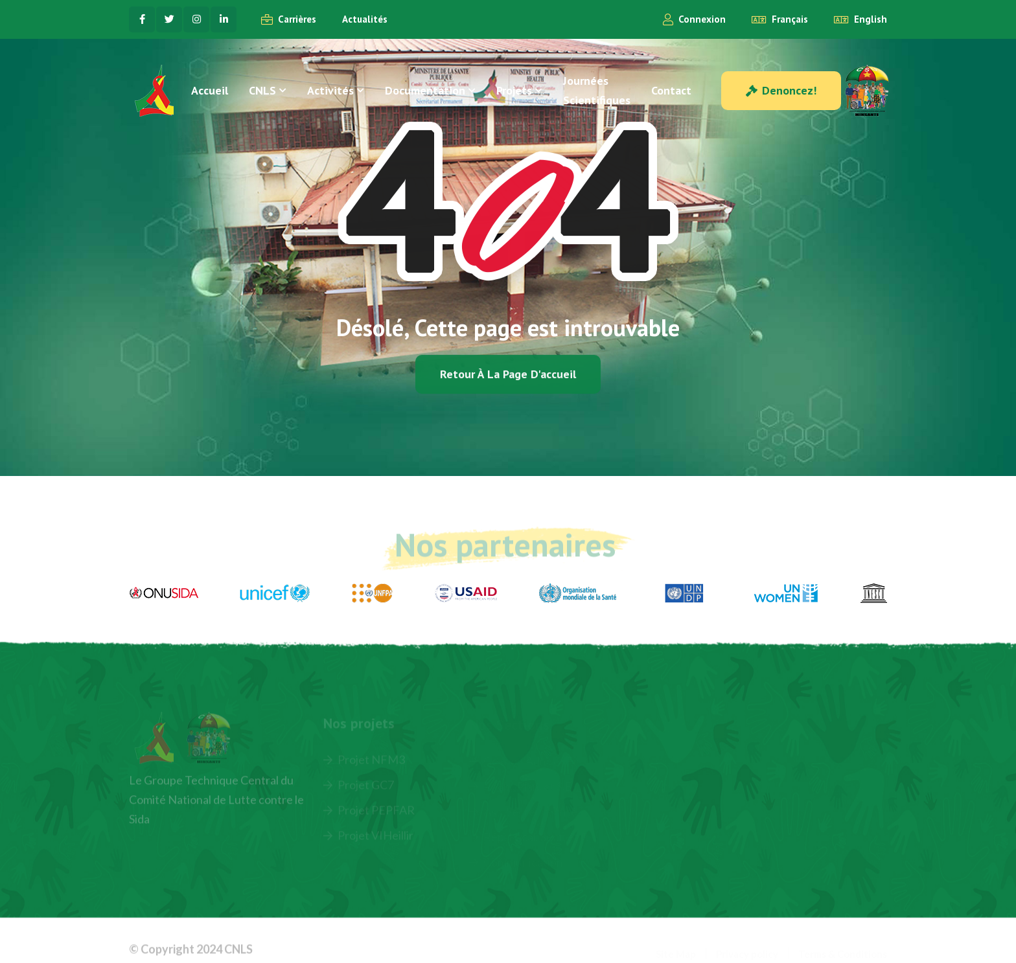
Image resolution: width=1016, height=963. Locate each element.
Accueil (209, 90)
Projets (514, 90)
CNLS (262, 90)
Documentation (425, 90)
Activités (330, 90)
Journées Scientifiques (596, 90)
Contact (671, 90)
